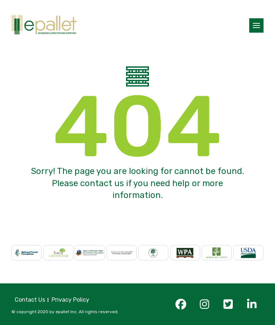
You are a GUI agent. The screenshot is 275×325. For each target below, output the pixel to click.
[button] (256, 25)
